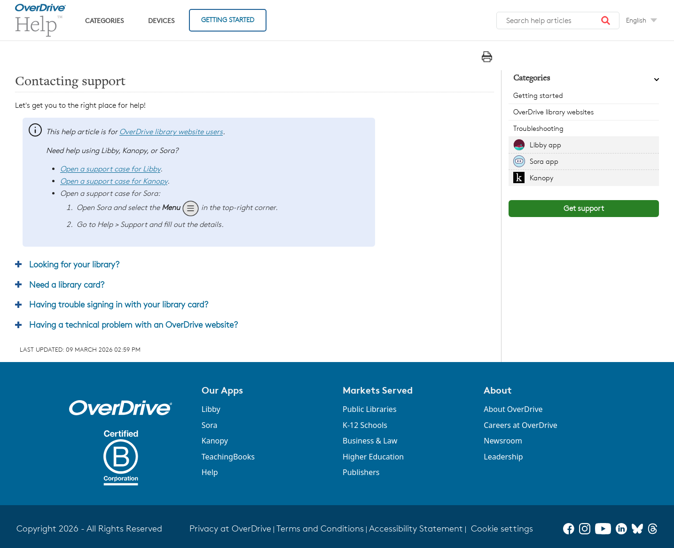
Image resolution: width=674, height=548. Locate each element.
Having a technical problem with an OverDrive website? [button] (133, 324)
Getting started (538, 95)
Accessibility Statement (416, 528)
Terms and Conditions (320, 528)
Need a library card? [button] (66, 284)
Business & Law (370, 440)
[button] (606, 20)
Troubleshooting (538, 128)
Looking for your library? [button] (74, 264)
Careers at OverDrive (520, 425)
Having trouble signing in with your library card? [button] (118, 304)
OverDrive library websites (553, 111)
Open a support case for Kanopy (113, 181)
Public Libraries (370, 409)
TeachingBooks (228, 456)
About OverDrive (513, 409)
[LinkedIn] (621, 528)
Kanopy (541, 177)
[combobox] (558, 20)
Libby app (545, 144)
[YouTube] (603, 528)
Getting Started (227, 20)
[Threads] (653, 528)
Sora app (544, 161)
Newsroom (503, 440)
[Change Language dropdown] (641, 20)
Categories (104, 20)
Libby (211, 409)
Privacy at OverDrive (230, 528)
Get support (584, 208)
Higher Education (373, 456)
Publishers (361, 472)
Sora (210, 425)
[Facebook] (568, 528)
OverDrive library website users (171, 131)
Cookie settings (502, 528)
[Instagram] (584, 528)
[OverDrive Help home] (40, 20)
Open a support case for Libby (110, 168)
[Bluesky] (637, 528)
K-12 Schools (365, 425)
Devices (161, 20)
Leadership (503, 456)
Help (210, 472)
